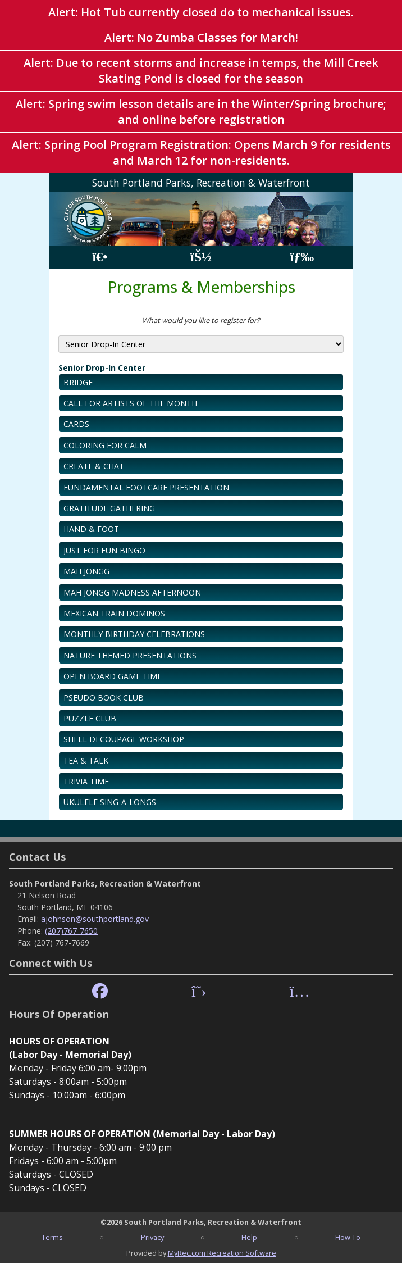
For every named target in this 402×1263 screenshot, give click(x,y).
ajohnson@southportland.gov (95, 919)
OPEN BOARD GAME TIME (112, 676)
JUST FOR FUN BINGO (104, 550)
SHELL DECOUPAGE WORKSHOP (123, 739)
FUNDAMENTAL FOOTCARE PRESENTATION (146, 487)
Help (249, 1237)
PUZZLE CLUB (89, 718)
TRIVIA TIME (86, 781)
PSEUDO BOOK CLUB (103, 697)
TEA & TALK (85, 760)
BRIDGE (78, 382)
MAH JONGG (86, 571)
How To (347, 1237)
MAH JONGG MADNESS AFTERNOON (132, 592)
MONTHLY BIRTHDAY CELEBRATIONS (134, 634)
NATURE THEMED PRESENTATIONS (130, 655)
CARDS (76, 424)
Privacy (152, 1237)
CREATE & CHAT (93, 466)
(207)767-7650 (71, 930)
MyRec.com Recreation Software (222, 1253)
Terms (52, 1237)
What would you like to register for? (201, 320)
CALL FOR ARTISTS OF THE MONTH (130, 403)
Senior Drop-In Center (101, 367)
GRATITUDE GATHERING (109, 508)
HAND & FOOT (91, 529)
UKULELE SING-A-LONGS (109, 802)
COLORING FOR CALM (105, 445)
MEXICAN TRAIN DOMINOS (114, 613)
